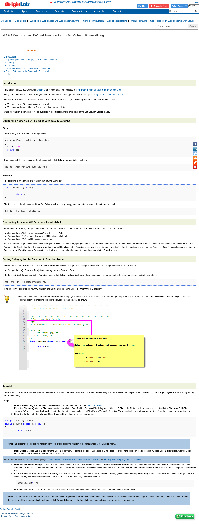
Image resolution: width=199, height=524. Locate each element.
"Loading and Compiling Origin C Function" (123, 459)
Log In (196, 2)
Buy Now (142, 6)
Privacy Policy (14, 516)
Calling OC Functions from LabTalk (108, 94)
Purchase (41, 11)
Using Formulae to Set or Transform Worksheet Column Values (162, 21)
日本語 (17, 509)
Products (9, 11)
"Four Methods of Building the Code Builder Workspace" (73, 459)
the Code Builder (94, 405)
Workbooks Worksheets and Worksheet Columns (54, 21)
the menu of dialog (98, 90)
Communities (79, 11)
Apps (25, 11)
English (3, 509)
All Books (6, 21)
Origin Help (20, 21)
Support (59, 11)
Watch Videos (179, 6)
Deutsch (10, 509)
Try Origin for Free (159, 6)
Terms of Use (26, 516)
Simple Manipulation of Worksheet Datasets (105, 21)
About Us (100, 11)
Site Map (4, 516)
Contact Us (118, 11)
